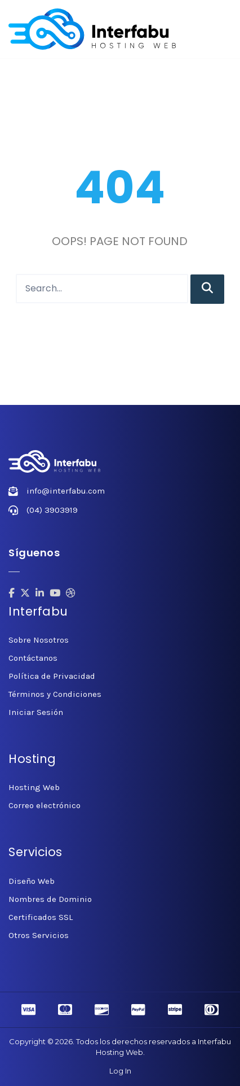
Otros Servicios (38, 935)
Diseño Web (31, 881)
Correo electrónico (44, 805)
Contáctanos (32, 658)
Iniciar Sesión (35, 712)
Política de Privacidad (51, 676)
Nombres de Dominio (50, 899)
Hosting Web (34, 787)
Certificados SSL (40, 917)
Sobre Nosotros (38, 640)
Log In (120, 1070)
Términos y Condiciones (54, 694)
